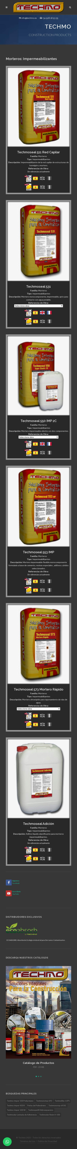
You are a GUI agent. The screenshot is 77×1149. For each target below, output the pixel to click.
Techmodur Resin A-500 (49, 1115)
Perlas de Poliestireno (36, 1105)
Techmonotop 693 (44, 1101)
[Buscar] (70, 7)
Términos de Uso (27, 1141)
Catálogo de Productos (38, 1062)
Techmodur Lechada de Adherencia (22, 1115)
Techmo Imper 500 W (16, 1110)
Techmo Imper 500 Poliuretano (20, 1101)
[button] (36, 1076)
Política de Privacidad (47, 1141)
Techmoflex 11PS (62, 1101)
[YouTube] (9, 893)
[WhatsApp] (7, 1141)
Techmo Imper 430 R (16, 1105)
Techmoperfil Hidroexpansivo (40, 1110)
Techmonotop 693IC (57, 1105)
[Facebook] (9, 882)
